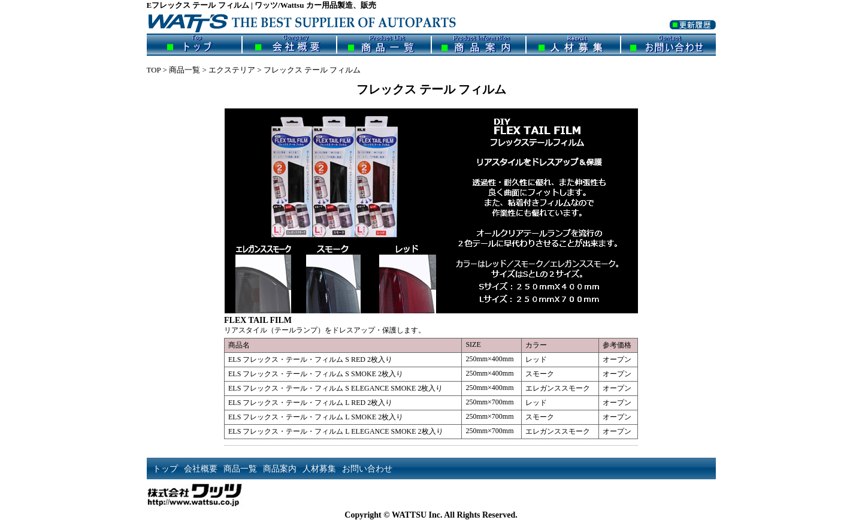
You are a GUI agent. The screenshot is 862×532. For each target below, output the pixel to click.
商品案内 (478, 45)
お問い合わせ (668, 45)
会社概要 (289, 45)
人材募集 (573, 45)
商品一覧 (384, 45)
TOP (154, 69)
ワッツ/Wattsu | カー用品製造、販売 (311, 22)
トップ (194, 45)
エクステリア (231, 69)
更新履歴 (693, 32)
